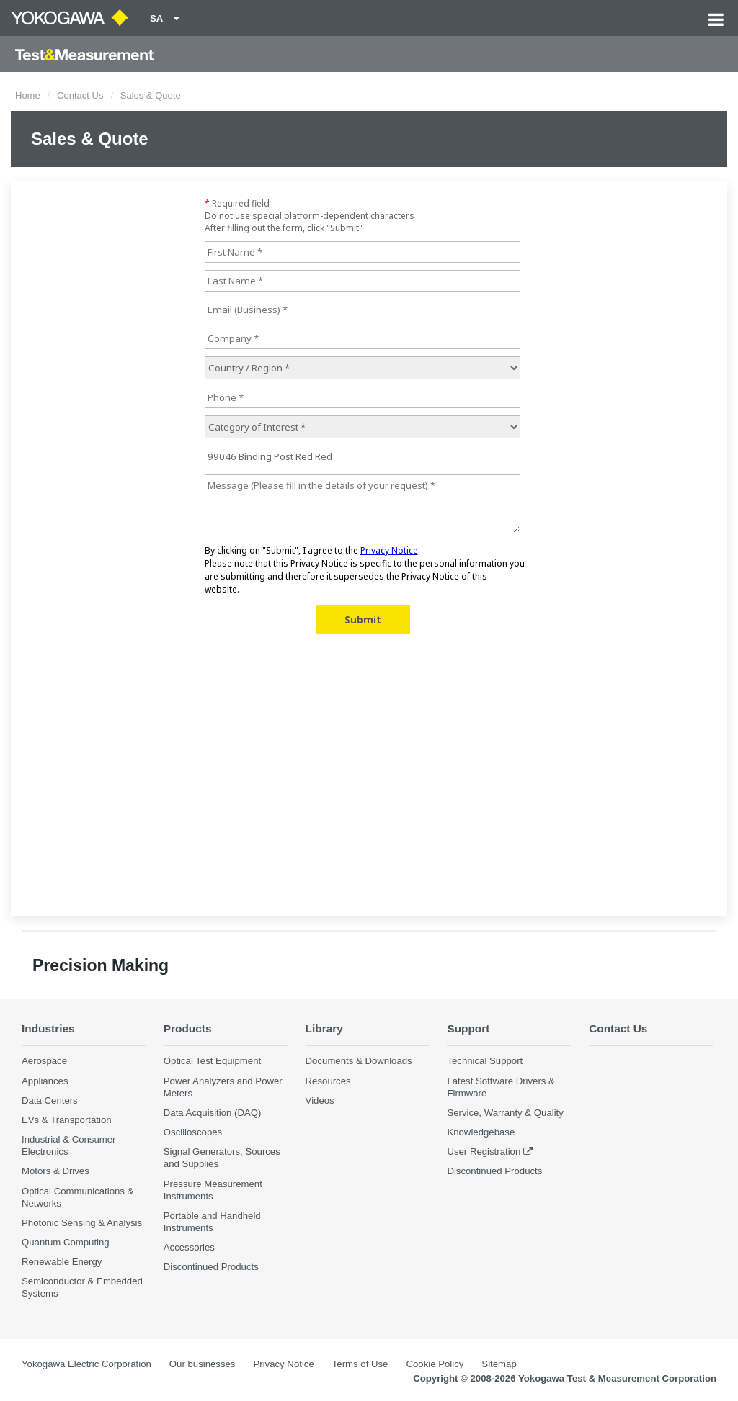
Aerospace (44, 1060)
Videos (320, 1100)
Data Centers (50, 1100)
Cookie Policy (434, 1364)
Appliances (45, 1081)
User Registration (483, 1151)
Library (324, 1028)
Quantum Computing (66, 1242)
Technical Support (485, 1060)
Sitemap (498, 1364)
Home (27, 95)
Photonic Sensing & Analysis (82, 1222)
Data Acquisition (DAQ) (213, 1112)
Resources (328, 1081)
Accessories (189, 1247)
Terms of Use (360, 1364)
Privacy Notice (283, 1364)
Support (468, 1028)
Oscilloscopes (193, 1132)
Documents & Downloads (359, 1060)
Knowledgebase (481, 1132)
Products (188, 1028)
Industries (48, 1028)
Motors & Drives (55, 1171)
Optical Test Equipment (212, 1060)
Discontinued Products (211, 1266)
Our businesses (202, 1364)
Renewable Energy (62, 1261)
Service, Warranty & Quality (505, 1112)
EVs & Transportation (67, 1119)
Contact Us (80, 95)
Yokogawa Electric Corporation (86, 1364)
